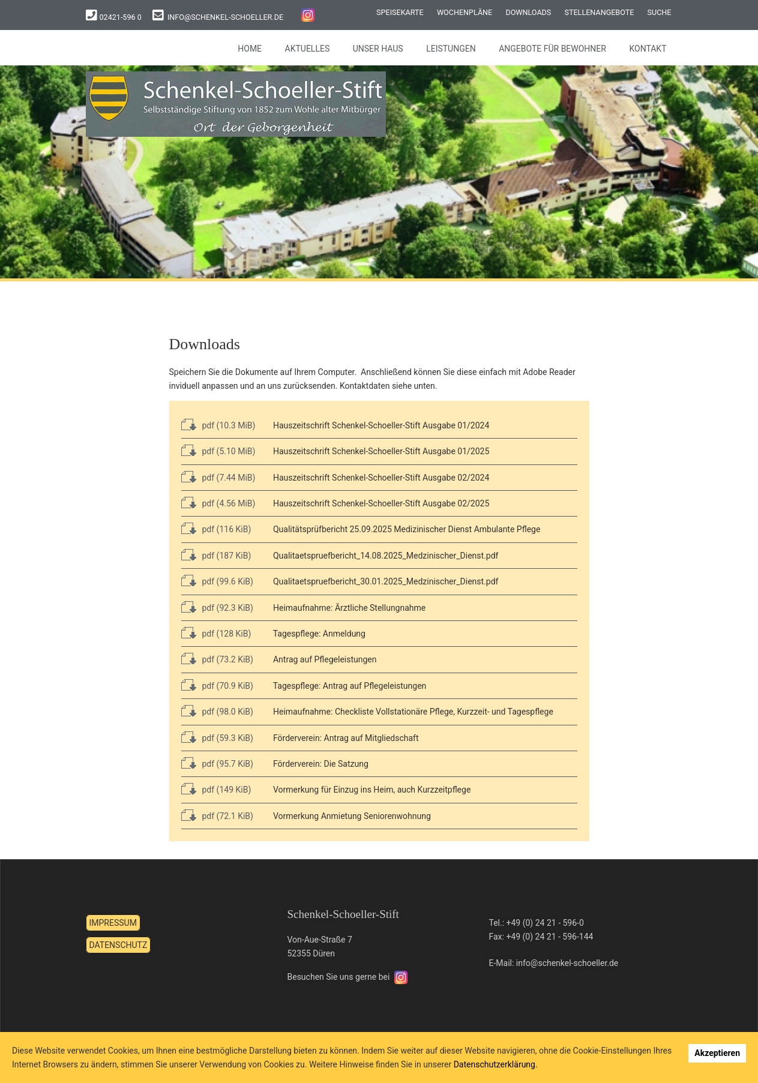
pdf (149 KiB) (226, 789)
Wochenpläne (464, 12)
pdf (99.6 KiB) (227, 581)
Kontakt (647, 48)
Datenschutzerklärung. (496, 1064)
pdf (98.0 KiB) (227, 711)
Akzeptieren (717, 1053)
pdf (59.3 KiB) (227, 738)
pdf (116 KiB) (226, 529)
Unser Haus (378, 48)
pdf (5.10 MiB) (229, 451)
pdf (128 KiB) (226, 633)
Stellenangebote (599, 12)
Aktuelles (307, 48)
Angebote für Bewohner (552, 48)
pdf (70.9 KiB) (227, 686)
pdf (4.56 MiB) (229, 503)
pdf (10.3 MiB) (229, 425)
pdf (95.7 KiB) (227, 764)
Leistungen (451, 48)
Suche (660, 12)
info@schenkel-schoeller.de (225, 17)
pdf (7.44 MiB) (229, 477)
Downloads (528, 12)
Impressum (113, 923)
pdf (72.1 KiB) (227, 816)
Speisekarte (400, 12)
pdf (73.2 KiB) (227, 659)
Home (250, 48)
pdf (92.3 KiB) (227, 608)
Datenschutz (118, 945)
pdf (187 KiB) (226, 555)
